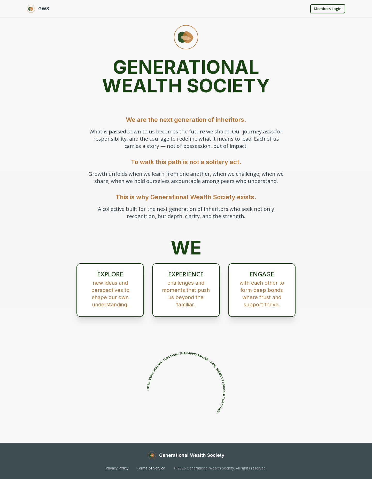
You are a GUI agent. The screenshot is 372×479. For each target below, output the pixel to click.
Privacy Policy (117, 468)
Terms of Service (151, 468)
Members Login (328, 8)
